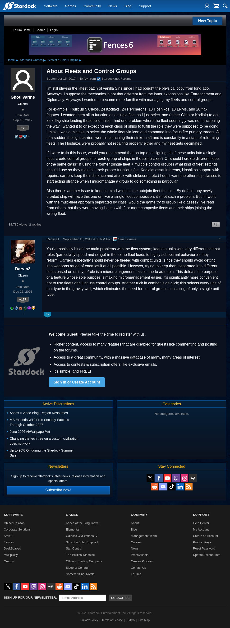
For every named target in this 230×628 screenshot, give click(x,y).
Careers (136, 542)
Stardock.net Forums (114, 79)
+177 (22, 299)
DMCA (130, 620)
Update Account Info (206, 555)
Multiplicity (11, 555)
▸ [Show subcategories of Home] (17, 60)
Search (40, 30)
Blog (127, 6)
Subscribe (120, 598)
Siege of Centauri (77, 567)
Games (70, 6)
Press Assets (139, 555)
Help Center (201, 523)
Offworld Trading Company (84, 561)
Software (50, 6)
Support (145, 6)
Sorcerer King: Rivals (80, 574)
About (135, 523)
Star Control (74, 548)
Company (139, 515)
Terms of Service (112, 620)
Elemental (72, 529)
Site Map (144, 620)
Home (11, 60)
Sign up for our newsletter (30, 597)
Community (92, 6)
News (112, 6)
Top (219, 239)
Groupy (9, 561)
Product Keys (202, 542)
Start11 (9, 536)
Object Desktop (14, 523)
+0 (23, 127)
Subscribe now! (58, 490)
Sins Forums (124, 239)
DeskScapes (12, 548)
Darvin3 (23, 269)
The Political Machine (80, 555)
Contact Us (138, 567)
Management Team (144, 536)
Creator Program (142, 561)
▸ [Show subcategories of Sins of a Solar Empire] (80, 60)
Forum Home (22, 30)
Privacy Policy (89, 620)
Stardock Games (31, 60)
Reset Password (204, 548)
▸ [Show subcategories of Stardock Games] (44, 60)
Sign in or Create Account (77, 382)
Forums (136, 574)
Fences (9, 542)
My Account (201, 529)
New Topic (207, 21)
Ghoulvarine (23, 97)
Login (54, 30)
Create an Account (205, 536)
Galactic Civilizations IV (81, 536)
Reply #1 (52, 239)
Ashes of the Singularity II (83, 523)
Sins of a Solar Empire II (82, 542)
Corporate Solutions (17, 529)
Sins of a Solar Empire (63, 60)
